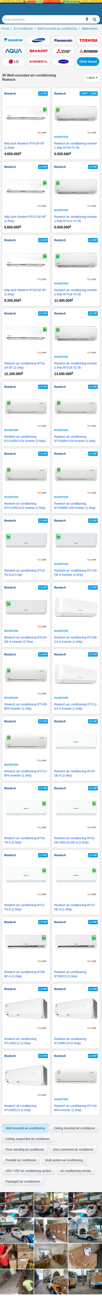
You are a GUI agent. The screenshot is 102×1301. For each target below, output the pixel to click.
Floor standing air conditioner (25, 1149)
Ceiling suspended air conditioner (28, 1139)
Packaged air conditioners (23, 1181)
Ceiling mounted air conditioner (74, 1128)
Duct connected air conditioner (73, 1149)
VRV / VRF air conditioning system (28, 1170)
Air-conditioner (23, 28)
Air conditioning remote (75, 1170)
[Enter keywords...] (87, 19)
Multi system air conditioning (64, 1160)
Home (5, 28)
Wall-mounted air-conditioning (57, 28)
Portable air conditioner (21, 1160)
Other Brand (88, 61)
